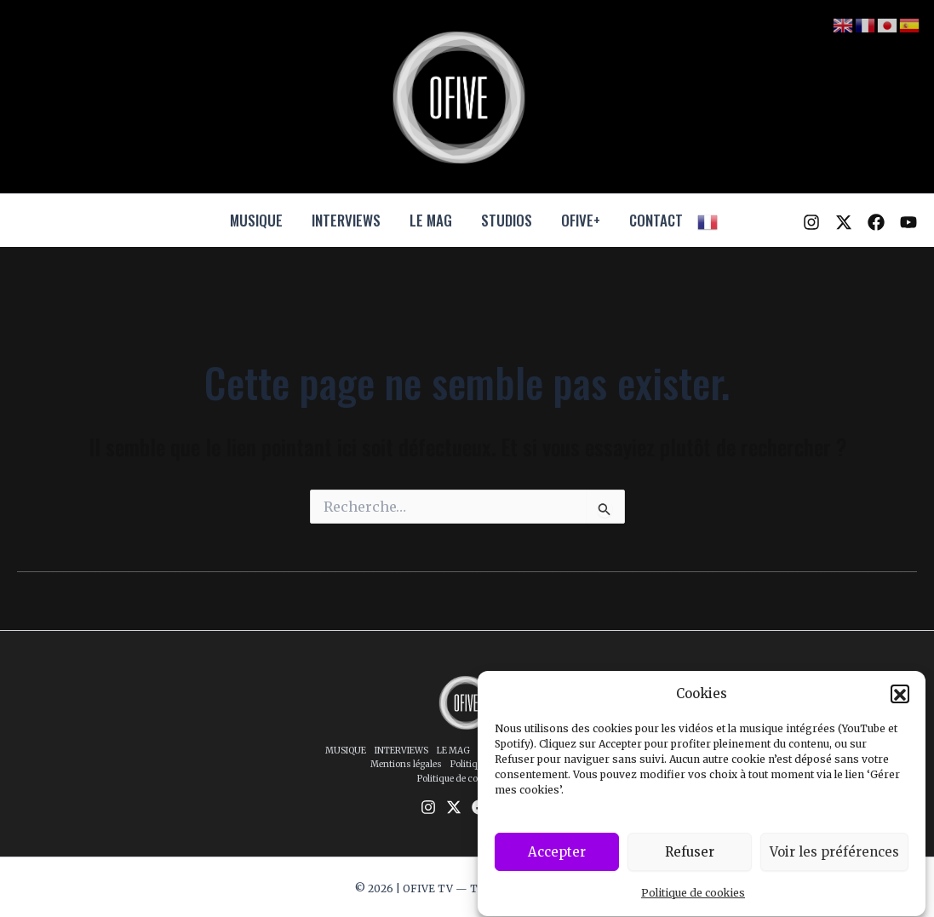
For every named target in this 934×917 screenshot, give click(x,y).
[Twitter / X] (843, 222)
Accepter (557, 861)
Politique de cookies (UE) (469, 778)
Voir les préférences (834, 861)
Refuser (689, 861)
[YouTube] (908, 222)
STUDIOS (506, 220)
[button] (899, 703)
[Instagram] (811, 222)
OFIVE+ (580, 220)
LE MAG (431, 220)
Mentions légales (406, 764)
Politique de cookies (693, 903)
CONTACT (656, 220)
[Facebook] (876, 222)
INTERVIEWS (346, 220)
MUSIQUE (256, 220)
